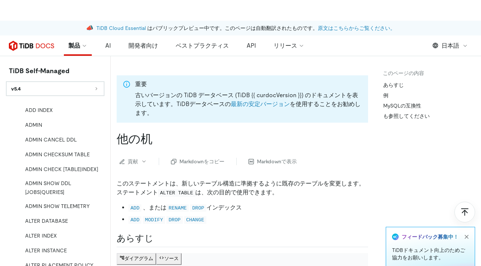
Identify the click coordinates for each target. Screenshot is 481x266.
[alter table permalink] (158, 139)
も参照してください (406, 116)
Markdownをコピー (197, 161)
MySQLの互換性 (402, 106)
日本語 (450, 45)
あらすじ (393, 85)
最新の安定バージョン (260, 104)
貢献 (133, 161)
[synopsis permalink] (159, 238)
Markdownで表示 (272, 161)
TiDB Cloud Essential (121, 7)
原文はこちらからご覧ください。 (356, 7)
